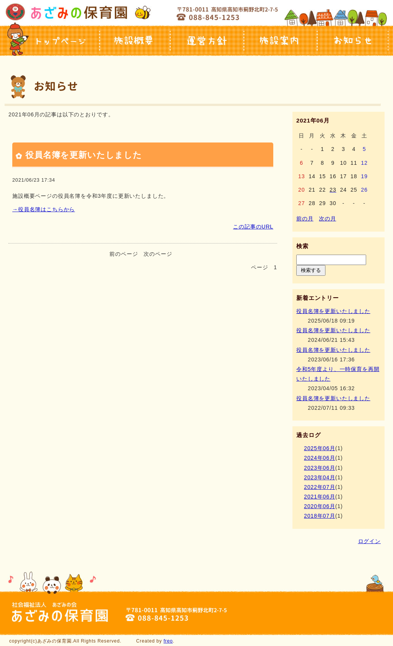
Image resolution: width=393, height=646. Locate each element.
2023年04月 (319, 477)
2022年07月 (319, 487)
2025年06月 (319, 448)
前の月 (305, 218)
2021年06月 (319, 497)
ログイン (369, 541)
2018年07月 (319, 516)
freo (168, 641)
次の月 (327, 218)
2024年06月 (319, 458)
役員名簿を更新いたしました (83, 155)
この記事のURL (253, 227)
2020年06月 (319, 506)
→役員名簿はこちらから (43, 209)
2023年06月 (319, 468)
